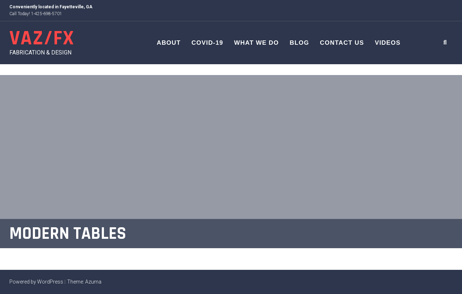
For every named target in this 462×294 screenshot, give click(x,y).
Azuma (93, 282)
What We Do (256, 42)
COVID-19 (207, 42)
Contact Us (342, 42)
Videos (387, 42)
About (168, 42)
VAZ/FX (41, 38)
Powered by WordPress (36, 282)
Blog (299, 42)
